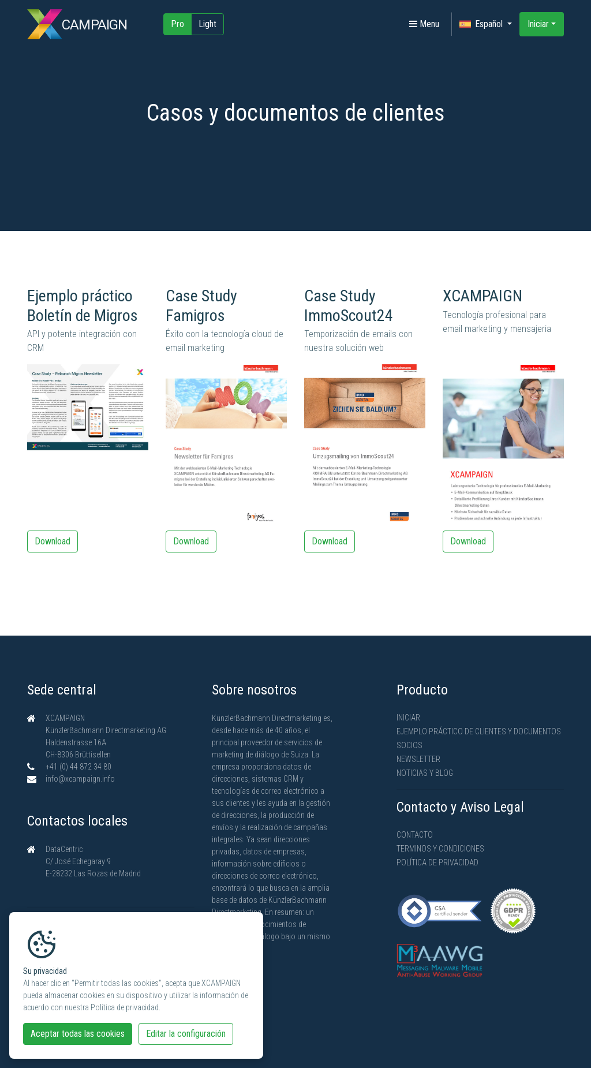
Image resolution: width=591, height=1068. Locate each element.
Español (482, 24)
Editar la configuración (186, 1033)
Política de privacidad (437, 862)
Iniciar (538, 23)
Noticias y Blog (425, 773)
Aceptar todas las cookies (78, 1033)
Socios (409, 745)
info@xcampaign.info (80, 778)
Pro (177, 23)
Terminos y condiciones (440, 848)
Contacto (415, 834)
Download (52, 541)
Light (207, 23)
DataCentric (64, 849)
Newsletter (418, 759)
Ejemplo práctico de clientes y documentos (479, 731)
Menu (424, 23)
